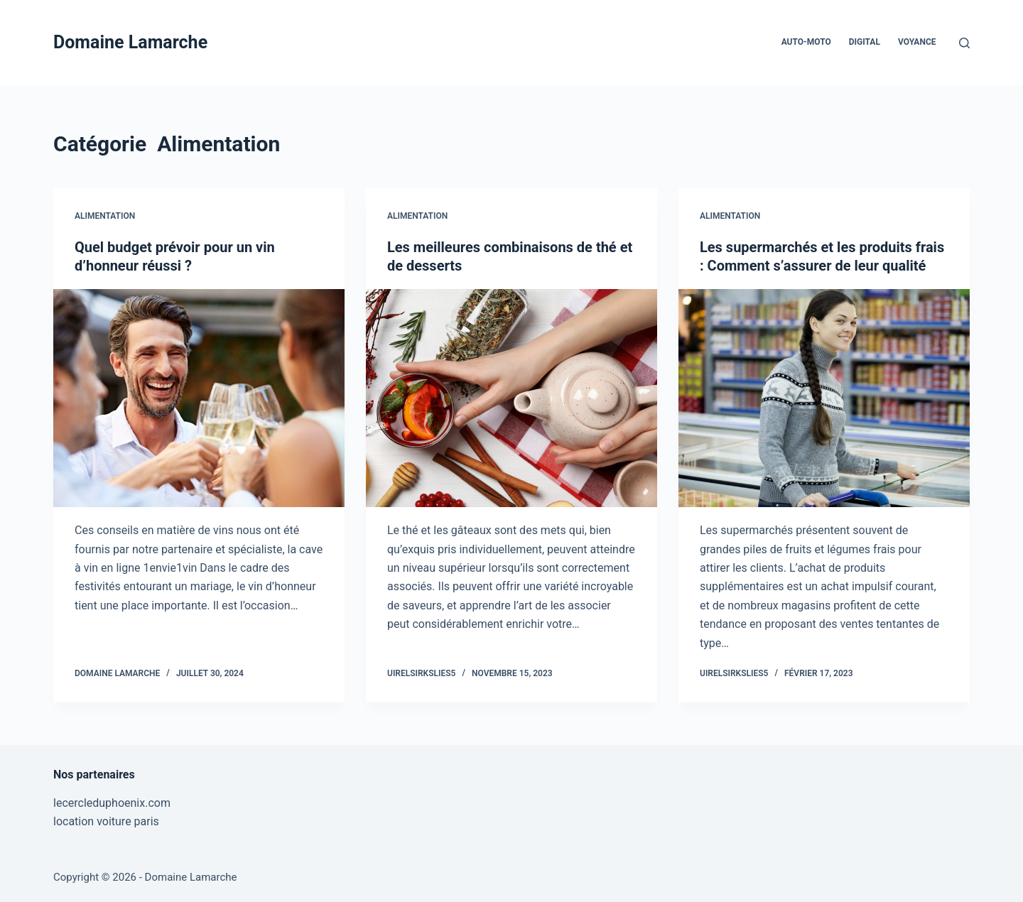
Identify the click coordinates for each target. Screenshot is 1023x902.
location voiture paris (106, 821)
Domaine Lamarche (130, 42)
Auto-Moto (806, 42)
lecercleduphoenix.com (111, 803)
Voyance (917, 42)
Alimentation (105, 216)
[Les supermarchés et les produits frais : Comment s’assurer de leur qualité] (824, 398)
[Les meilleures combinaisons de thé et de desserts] (511, 398)
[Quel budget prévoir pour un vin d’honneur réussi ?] (199, 398)
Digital (864, 42)
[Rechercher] (964, 43)
